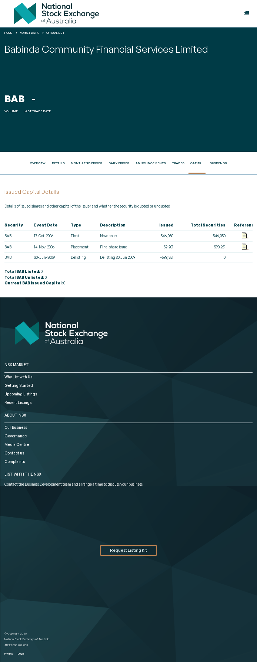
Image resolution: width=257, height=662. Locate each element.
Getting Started (18, 385)
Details (58, 163)
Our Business (15, 427)
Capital (196, 163)
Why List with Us (18, 377)
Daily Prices (119, 163)
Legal (21, 653)
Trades (178, 163)
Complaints (14, 461)
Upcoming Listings (20, 394)
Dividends (218, 163)
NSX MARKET (16, 364)
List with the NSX (22, 474)
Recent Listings (17, 402)
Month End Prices (86, 163)
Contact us (14, 453)
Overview (38, 163)
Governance (15, 436)
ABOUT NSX (15, 415)
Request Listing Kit (128, 550)
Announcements (151, 163)
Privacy (8, 653)
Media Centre (16, 444)
